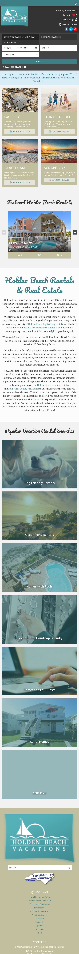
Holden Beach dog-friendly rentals (45, 285)
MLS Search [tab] (10, 42)
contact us (38, 360)
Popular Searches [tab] (51, 37)
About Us (40, 890)
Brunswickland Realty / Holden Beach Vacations (14, 16)
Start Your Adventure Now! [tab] (19, 37)
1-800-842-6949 (68, 24)
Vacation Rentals (39, 876)
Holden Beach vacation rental (52, 346)
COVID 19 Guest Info (39, 872)
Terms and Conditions (40, 865)
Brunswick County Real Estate (23, 350)
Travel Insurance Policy (39, 858)
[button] (58, 48)
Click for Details (20, 131)
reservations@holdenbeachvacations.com (39, 920)
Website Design (29, 950)
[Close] (76, 73)
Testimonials (39, 869)
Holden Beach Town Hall (39, 862)
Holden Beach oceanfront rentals (40, 289)
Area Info (39, 880)
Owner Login (69, 19)
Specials (39, 887)
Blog (40, 894)
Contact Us (39, 883)
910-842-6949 (39, 929)
